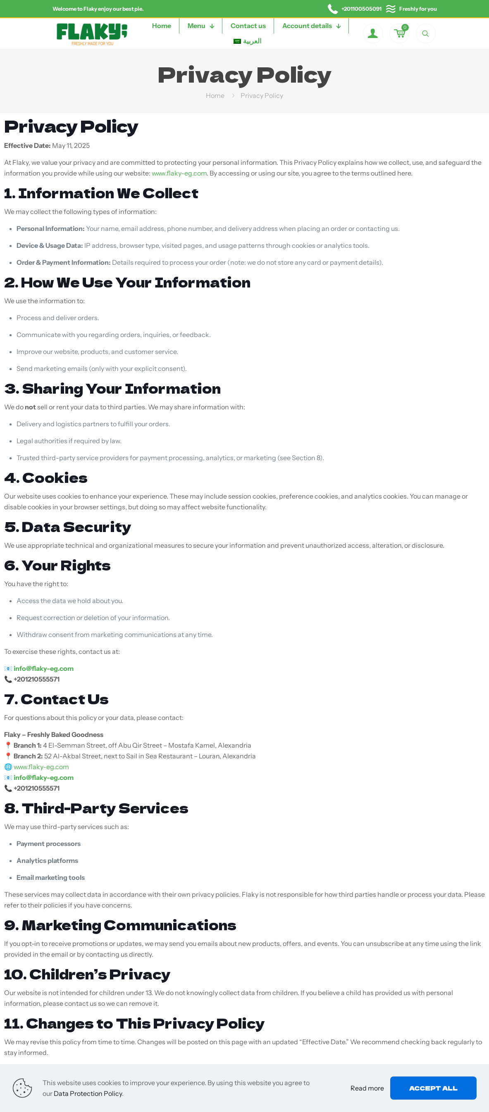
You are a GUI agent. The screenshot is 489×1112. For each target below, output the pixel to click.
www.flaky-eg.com (179, 173)
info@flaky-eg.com (44, 668)
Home (215, 95)
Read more (367, 1088)
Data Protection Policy (88, 1093)
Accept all (433, 1088)
